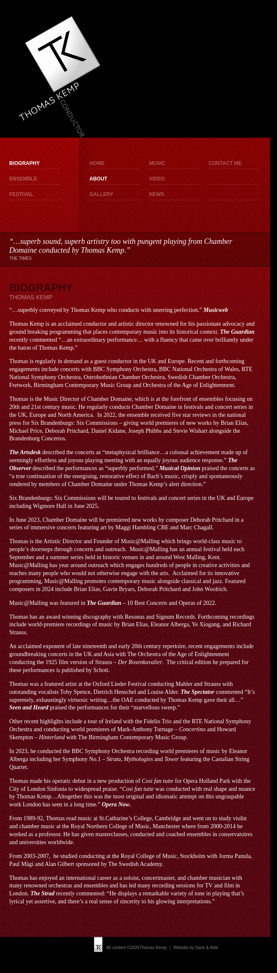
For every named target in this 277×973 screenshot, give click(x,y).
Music (157, 163)
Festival (21, 194)
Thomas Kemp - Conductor (59, 77)
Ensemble (23, 179)
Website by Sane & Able (195, 947)
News (156, 194)
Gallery (101, 194)
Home (97, 163)
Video (157, 179)
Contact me (225, 163)
